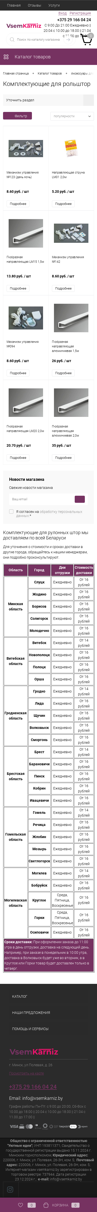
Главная (14, 5)
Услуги (54, 5)
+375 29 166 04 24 (74, 19)
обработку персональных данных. (49, 514)
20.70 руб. (26, 448)
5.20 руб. (71, 194)
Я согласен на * (49, 514)
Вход (63, 13)
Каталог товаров (27, 56)
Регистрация (80, 13)
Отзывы (34, 5)
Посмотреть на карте (26, 1073)
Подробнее (18, 204)
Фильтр (17, 116)
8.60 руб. (26, 194)
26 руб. (71, 363)
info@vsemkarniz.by (42, 1098)
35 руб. (71, 448)
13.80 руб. (26, 278)
